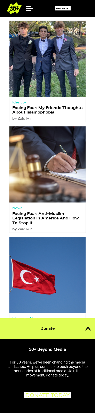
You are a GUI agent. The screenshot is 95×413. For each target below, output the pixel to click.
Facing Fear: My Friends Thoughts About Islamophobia (47, 109)
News (17, 208)
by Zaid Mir (22, 118)
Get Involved (62, 8)
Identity (19, 102)
